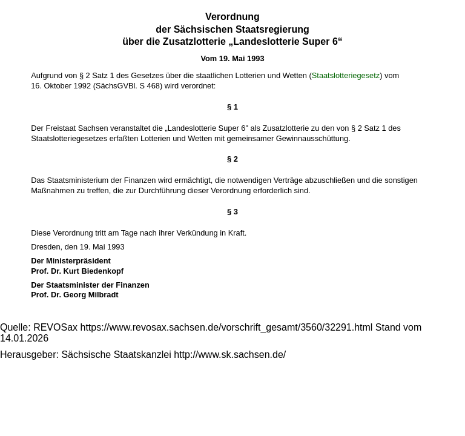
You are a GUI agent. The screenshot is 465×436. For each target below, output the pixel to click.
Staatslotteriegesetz (346, 75)
